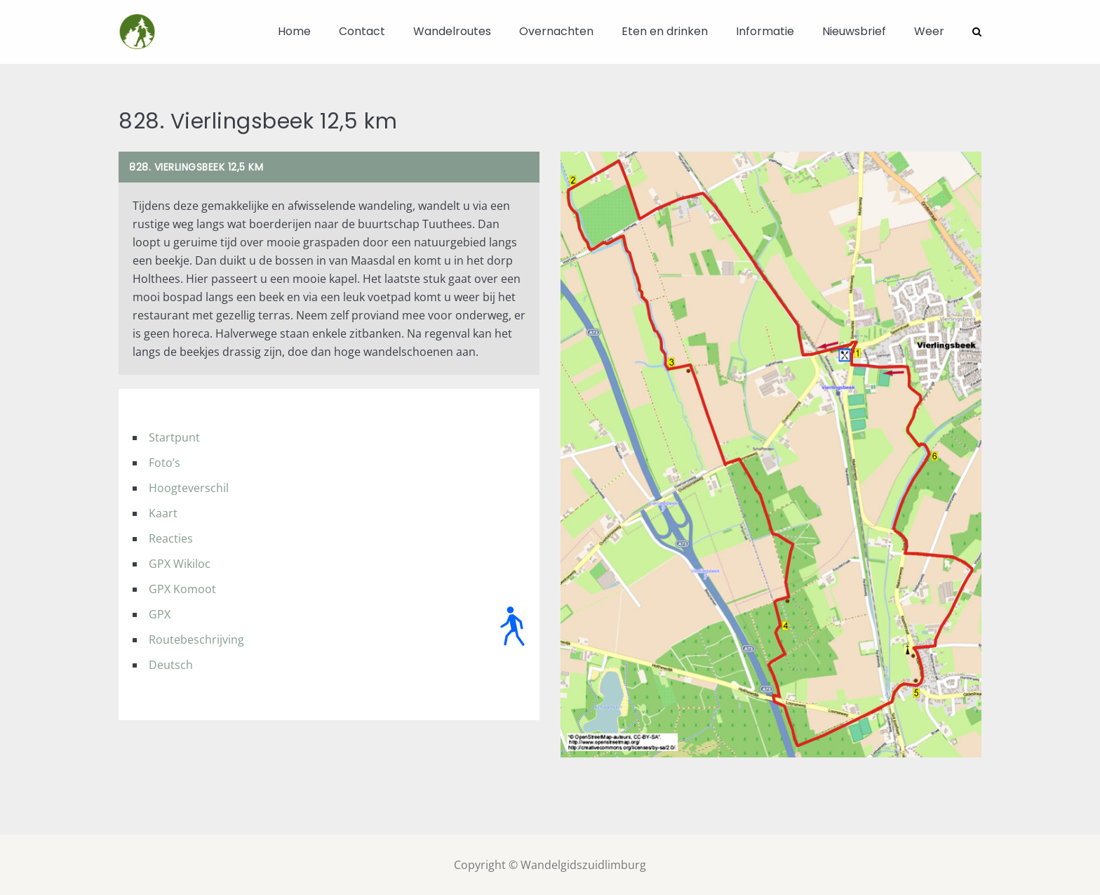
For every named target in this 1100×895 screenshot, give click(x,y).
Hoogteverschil (189, 487)
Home (294, 31)
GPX (159, 613)
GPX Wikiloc (179, 563)
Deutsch (171, 664)
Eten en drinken (665, 31)
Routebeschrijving (196, 639)
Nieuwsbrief (854, 31)
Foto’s (164, 462)
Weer (929, 31)
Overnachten (556, 31)
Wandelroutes (452, 31)
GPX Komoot (182, 588)
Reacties (171, 537)
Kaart (163, 512)
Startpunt (174, 436)
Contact (362, 31)
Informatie (765, 31)
